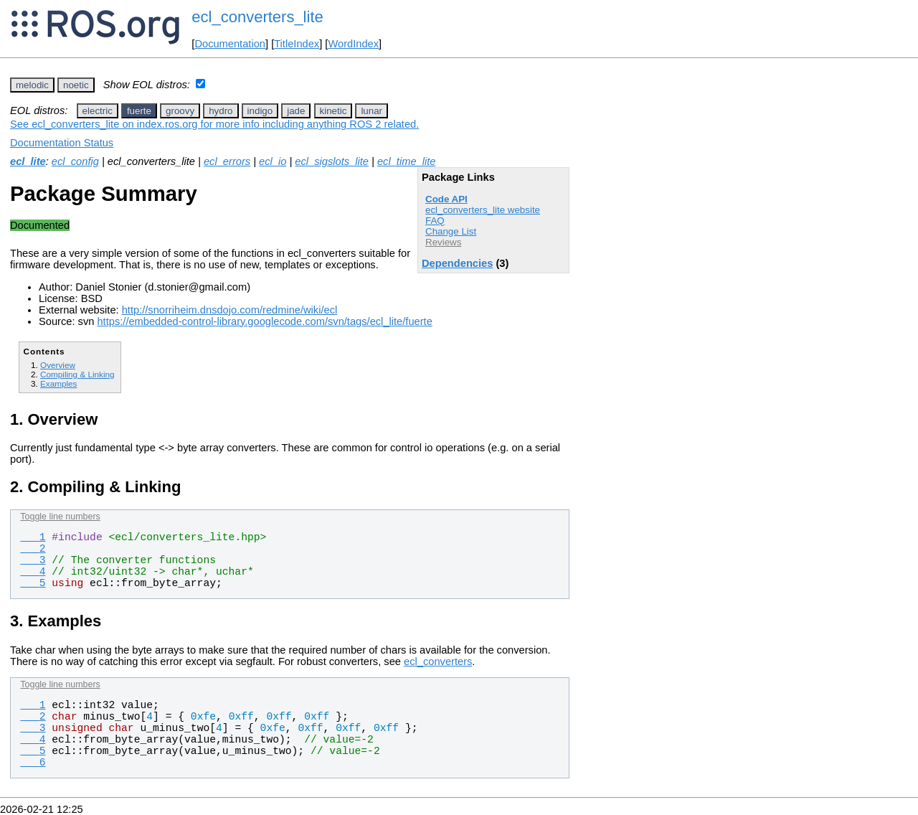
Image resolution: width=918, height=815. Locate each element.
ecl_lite (28, 161)
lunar (371, 110)
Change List (450, 231)
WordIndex (353, 44)
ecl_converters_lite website (482, 209)
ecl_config (75, 161)
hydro (220, 110)
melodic (32, 85)
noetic (76, 85)
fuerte (139, 110)
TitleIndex (296, 44)
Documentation (229, 44)
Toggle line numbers (60, 517)
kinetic (333, 110)
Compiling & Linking (77, 374)
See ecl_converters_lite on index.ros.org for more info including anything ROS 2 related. (214, 124)
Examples (58, 383)
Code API (446, 199)
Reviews (443, 242)
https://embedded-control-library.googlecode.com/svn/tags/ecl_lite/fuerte (264, 321)
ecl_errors (227, 161)
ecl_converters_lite (257, 17)
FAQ (435, 220)
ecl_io (272, 161)
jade (296, 110)
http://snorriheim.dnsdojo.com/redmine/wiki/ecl (230, 310)
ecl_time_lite (406, 161)
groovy (180, 110)
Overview (57, 364)
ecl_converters (438, 661)
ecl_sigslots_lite (332, 161)
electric (97, 110)
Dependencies (457, 263)
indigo (260, 110)
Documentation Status (61, 143)
